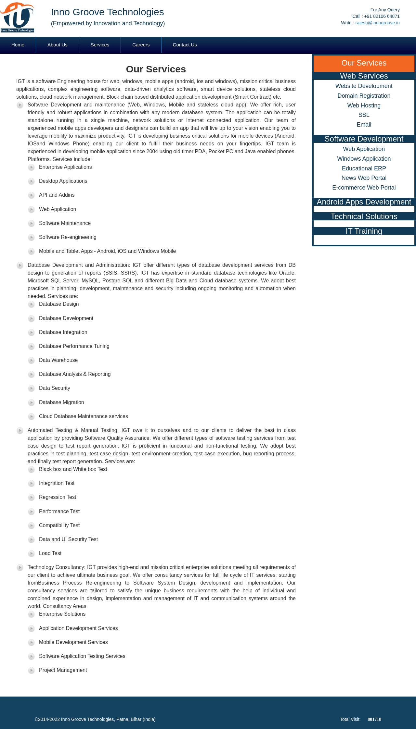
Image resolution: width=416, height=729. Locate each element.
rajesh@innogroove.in (378, 22)
